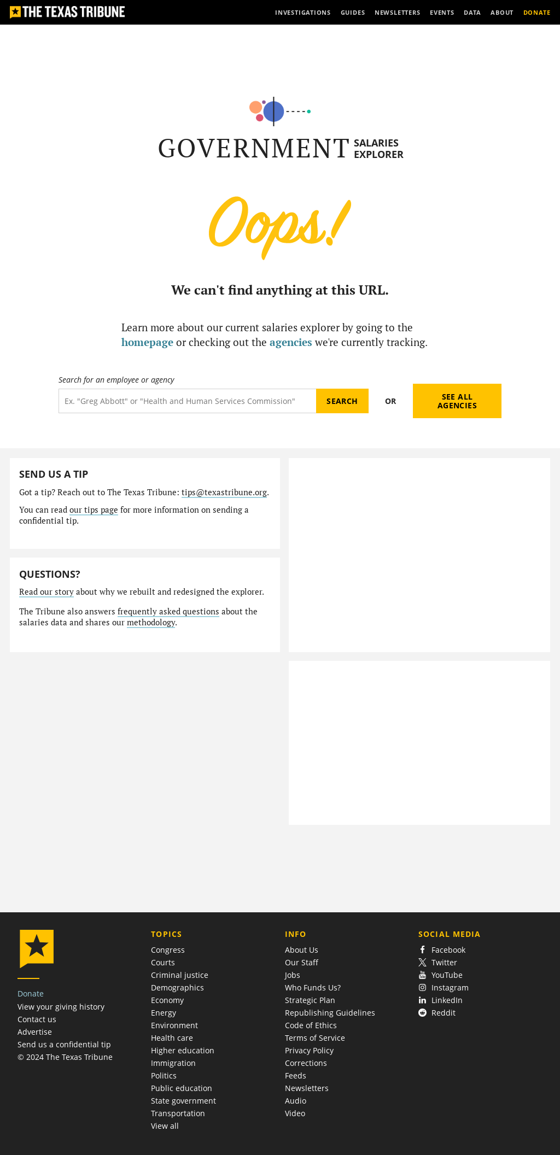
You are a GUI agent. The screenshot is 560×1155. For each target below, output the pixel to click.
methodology (151, 622)
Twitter (437, 962)
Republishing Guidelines (330, 1012)
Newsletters (307, 1088)
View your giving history (61, 1006)
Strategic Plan (310, 1000)
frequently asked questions (168, 611)
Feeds (295, 1075)
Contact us (37, 1019)
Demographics (177, 987)
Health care (172, 1038)
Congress (168, 950)
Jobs (292, 975)
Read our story (46, 592)
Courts (163, 962)
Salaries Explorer (379, 148)
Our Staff (301, 962)
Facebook (441, 950)
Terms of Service (315, 1038)
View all (165, 1126)
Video (295, 1113)
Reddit (437, 1012)
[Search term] (187, 401)
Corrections (306, 1063)
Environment (174, 1025)
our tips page (93, 510)
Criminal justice (179, 975)
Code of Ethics (311, 1025)
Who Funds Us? (313, 987)
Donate (31, 993)
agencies (291, 342)
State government (183, 1100)
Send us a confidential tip (64, 1044)
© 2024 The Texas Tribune (65, 1057)
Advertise (35, 1032)
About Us (301, 950)
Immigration (173, 1063)
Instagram (443, 987)
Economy (167, 1000)
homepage (147, 342)
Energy (163, 1012)
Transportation (178, 1113)
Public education (181, 1088)
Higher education (182, 1050)
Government (254, 148)
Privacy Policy (309, 1050)
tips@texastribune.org (224, 492)
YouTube (440, 975)
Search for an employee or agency (116, 380)
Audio (295, 1100)
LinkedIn (440, 1000)
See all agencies (457, 401)
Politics (164, 1075)
